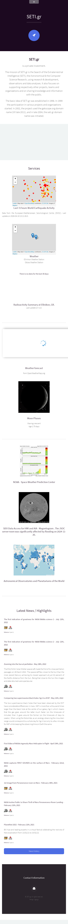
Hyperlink (11, 632)
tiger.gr (36, 899)
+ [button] (15, 179)
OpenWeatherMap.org (36, 373)
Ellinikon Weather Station (34, 259)
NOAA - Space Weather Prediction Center (34, 482)
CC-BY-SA (45, 203)
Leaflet (15, 203)
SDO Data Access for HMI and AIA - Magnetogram (28, 528)
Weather (34, 256)
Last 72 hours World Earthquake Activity (34, 208)
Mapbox (15, 205)
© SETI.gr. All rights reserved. (34, 897)
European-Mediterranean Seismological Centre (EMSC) (38, 213)
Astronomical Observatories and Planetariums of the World (34, 581)
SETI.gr (34, 16)
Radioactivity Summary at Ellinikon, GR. (34, 304)
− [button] (15, 182)
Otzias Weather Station (34, 262)
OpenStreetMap (29, 203)
